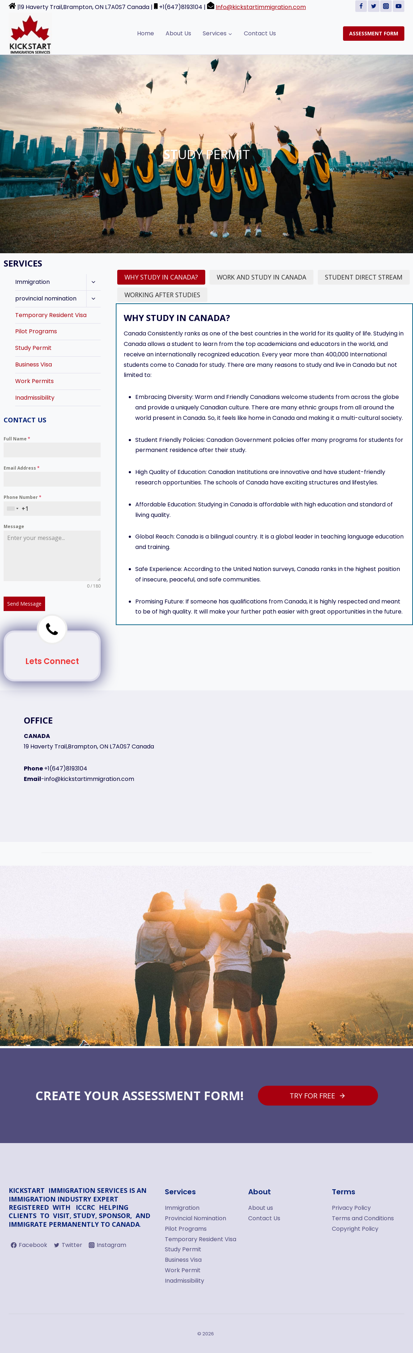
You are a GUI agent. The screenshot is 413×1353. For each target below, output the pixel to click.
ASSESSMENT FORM (373, 33)
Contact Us (260, 33)
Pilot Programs (36, 331)
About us (260, 1208)
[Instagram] (386, 6)
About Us (178, 33)
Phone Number (22, 497)
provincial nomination (45, 298)
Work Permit (183, 1270)
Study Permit (33, 348)
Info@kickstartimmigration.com (261, 7)
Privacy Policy (351, 1208)
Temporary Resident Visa (51, 315)
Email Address (22, 468)
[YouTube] (398, 6)
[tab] (161, 277)
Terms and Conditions (363, 1218)
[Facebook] (361, 6)
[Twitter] (373, 6)
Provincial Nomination (195, 1218)
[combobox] (13, 508)
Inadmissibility (34, 398)
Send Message (24, 603)
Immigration (32, 282)
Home (145, 33)
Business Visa (33, 364)
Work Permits (34, 381)
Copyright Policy (355, 1228)
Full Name (17, 439)
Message (14, 526)
